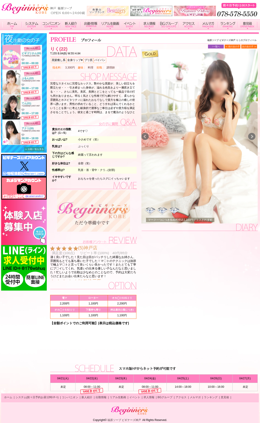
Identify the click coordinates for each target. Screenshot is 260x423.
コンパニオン (70, 397)
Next (251, 136)
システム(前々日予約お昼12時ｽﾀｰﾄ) (37, 397)
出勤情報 (101, 397)
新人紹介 (86, 397)
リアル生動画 (118, 397)
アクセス (181, 397)
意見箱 (225, 397)
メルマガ (195, 397)
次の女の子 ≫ (249, 46)
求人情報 (148, 397)
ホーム (8, 397)
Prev (145, 136)
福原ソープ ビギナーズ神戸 (124, 420)
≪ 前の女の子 (232, 46)
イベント (134, 397)
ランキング (211, 397)
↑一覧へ (216, 46)
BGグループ (165, 397)
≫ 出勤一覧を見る (34, 149)
